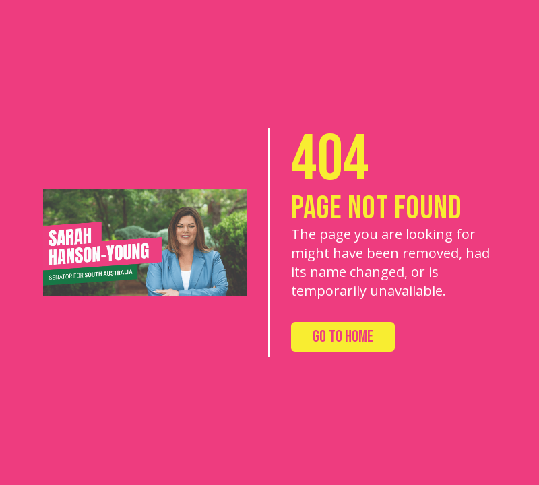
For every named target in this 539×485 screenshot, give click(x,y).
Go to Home (343, 336)
